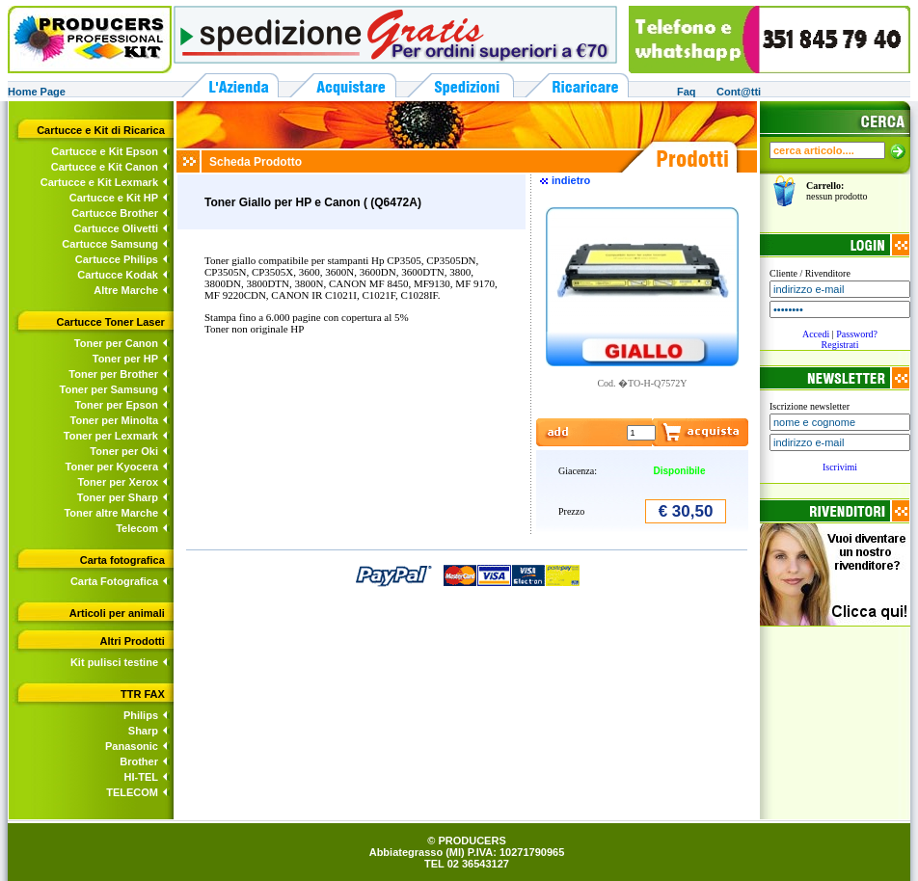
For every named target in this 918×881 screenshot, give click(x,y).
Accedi (815, 334)
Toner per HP (125, 358)
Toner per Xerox (117, 482)
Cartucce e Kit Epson (104, 151)
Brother (139, 761)
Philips (140, 715)
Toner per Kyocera (112, 466)
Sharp (143, 730)
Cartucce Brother (114, 213)
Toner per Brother (113, 374)
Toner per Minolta (114, 420)
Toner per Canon (116, 343)
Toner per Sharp (117, 497)
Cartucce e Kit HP (113, 197)
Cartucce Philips (116, 259)
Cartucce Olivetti (116, 228)
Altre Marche (126, 290)
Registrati (840, 344)
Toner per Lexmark (111, 435)
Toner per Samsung (109, 389)
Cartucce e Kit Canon (104, 167)
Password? (857, 334)
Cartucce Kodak (117, 274)
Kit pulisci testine (114, 662)
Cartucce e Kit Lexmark (99, 182)
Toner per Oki (124, 451)
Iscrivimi (840, 467)
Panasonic (131, 746)
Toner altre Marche (111, 513)
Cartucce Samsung (110, 244)
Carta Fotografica (114, 581)
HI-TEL (141, 777)
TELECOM (132, 792)
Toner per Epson (116, 405)
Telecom (137, 528)
